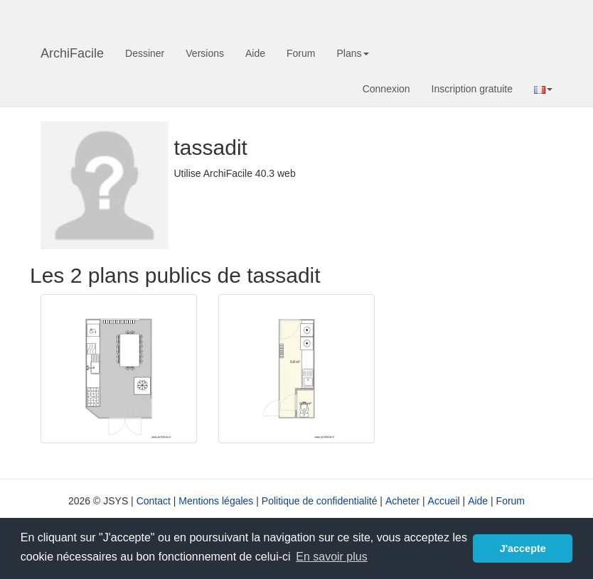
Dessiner (144, 53)
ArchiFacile (72, 53)
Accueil (444, 501)
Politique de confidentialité (320, 501)
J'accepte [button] (523, 548)
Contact (154, 501)
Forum (301, 53)
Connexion (386, 88)
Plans (352, 53)
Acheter (402, 501)
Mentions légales (215, 501)
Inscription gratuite (472, 88)
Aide (255, 53)
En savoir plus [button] (332, 557)
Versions (205, 53)
